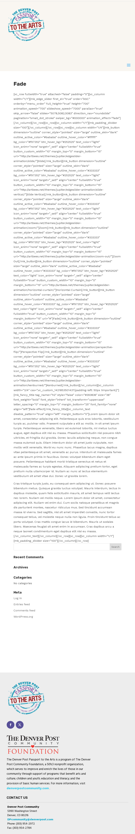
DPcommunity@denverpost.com (30, 819)
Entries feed (22, 604)
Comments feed (24, 610)
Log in (18, 598)
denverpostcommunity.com (28, 788)
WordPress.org (23, 616)
